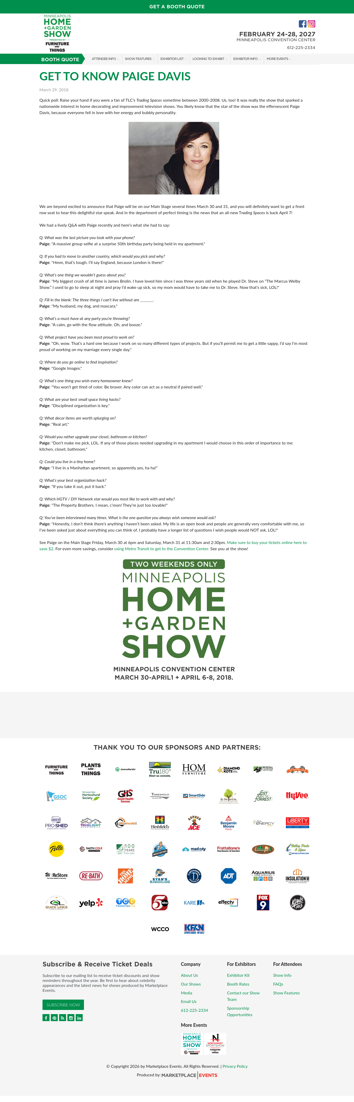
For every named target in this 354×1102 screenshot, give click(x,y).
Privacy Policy (235, 1066)
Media (186, 992)
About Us (189, 975)
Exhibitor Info (245, 59)
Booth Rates (238, 983)
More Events (277, 59)
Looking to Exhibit (208, 59)
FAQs (278, 983)
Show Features (138, 59)
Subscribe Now (63, 1004)
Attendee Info (104, 59)
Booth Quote (60, 59)
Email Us (188, 1001)
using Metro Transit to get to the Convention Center (161, 548)
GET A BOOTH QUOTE (177, 6)
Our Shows (191, 983)
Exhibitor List (171, 59)
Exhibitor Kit (238, 975)
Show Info (282, 975)
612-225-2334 (194, 1010)
